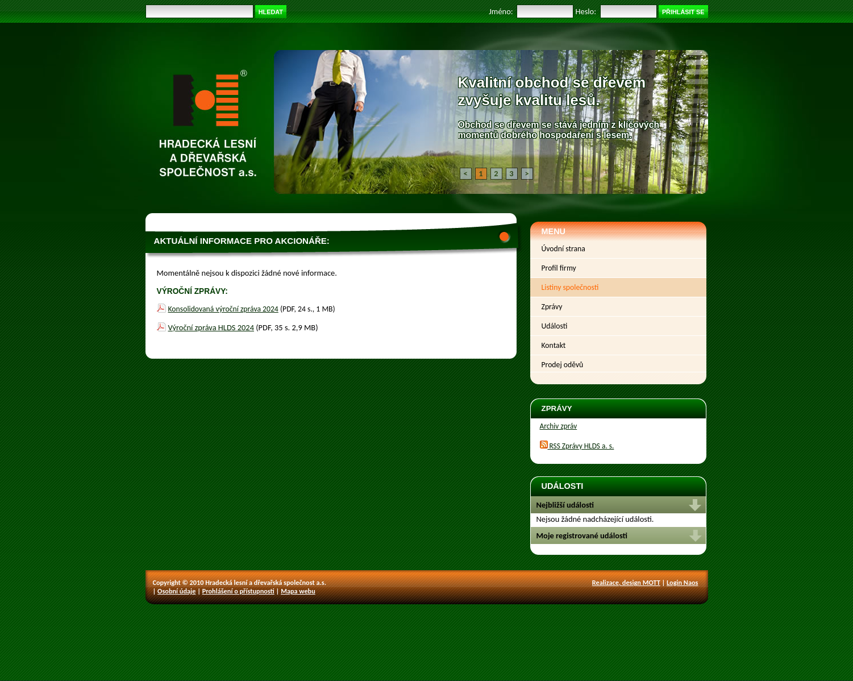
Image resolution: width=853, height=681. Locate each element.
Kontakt (554, 345)
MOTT (651, 582)
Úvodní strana (563, 249)
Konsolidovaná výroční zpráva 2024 (223, 309)
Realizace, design (617, 582)
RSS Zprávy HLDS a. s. (577, 446)
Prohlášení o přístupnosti (238, 591)
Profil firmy (559, 268)
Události (555, 326)
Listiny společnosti (570, 287)
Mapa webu (298, 591)
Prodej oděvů (563, 364)
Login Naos (682, 582)
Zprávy (552, 307)
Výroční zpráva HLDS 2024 (211, 327)
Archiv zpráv (558, 426)
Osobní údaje (176, 591)
